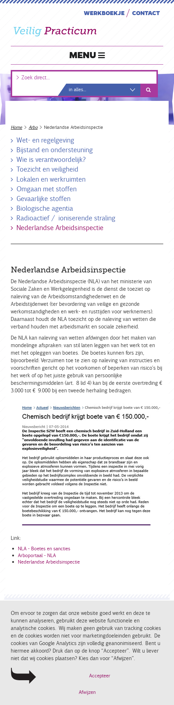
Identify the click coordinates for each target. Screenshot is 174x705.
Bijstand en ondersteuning (54, 149)
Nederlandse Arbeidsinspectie (59, 227)
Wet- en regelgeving (45, 140)
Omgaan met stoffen (46, 188)
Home (16, 127)
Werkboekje (104, 12)
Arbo (33, 127)
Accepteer (99, 675)
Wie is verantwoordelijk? (51, 159)
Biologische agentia (44, 208)
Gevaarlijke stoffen (43, 198)
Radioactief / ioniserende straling (65, 218)
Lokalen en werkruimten (51, 179)
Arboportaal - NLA (37, 555)
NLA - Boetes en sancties (44, 548)
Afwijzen (87, 692)
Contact (146, 12)
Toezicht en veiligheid (47, 169)
